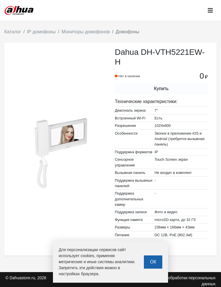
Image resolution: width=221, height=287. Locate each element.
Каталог (12, 31)
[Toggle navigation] (210, 10)
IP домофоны (41, 31)
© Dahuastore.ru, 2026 (25, 278)
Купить (161, 88)
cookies (87, 255)
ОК (153, 261)
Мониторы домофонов (86, 31)
